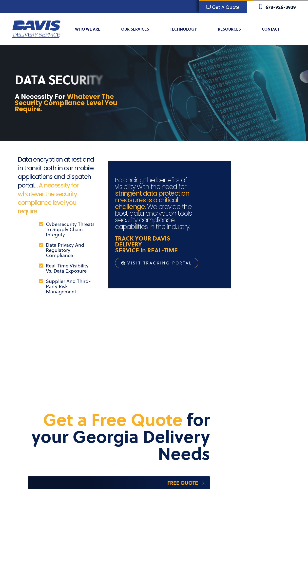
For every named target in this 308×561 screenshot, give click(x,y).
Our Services (138, 29)
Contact (274, 29)
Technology (186, 29)
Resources (232, 29)
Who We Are (91, 29)
